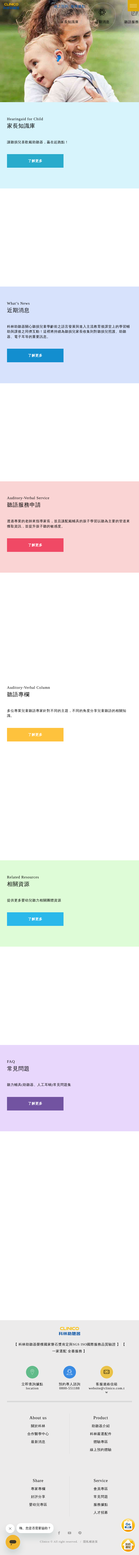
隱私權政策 (90, 1541)
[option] (69, 16)
